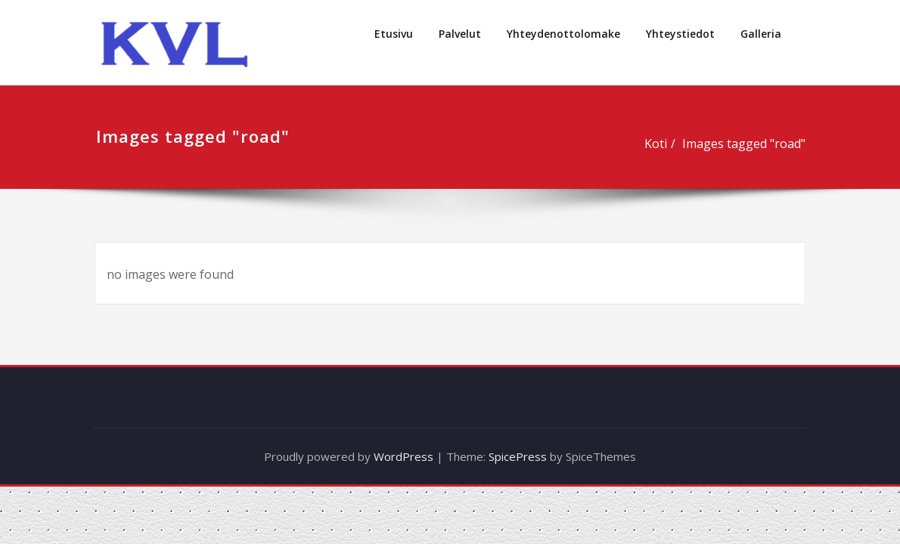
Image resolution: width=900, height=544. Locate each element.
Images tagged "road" (744, 143)
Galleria (760, 33)
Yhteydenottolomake (563, 33)
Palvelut (460, 33)
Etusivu (393, 33)
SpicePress (518, 456)
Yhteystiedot (680, 33)
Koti (656, 143)
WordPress (403, 456)
